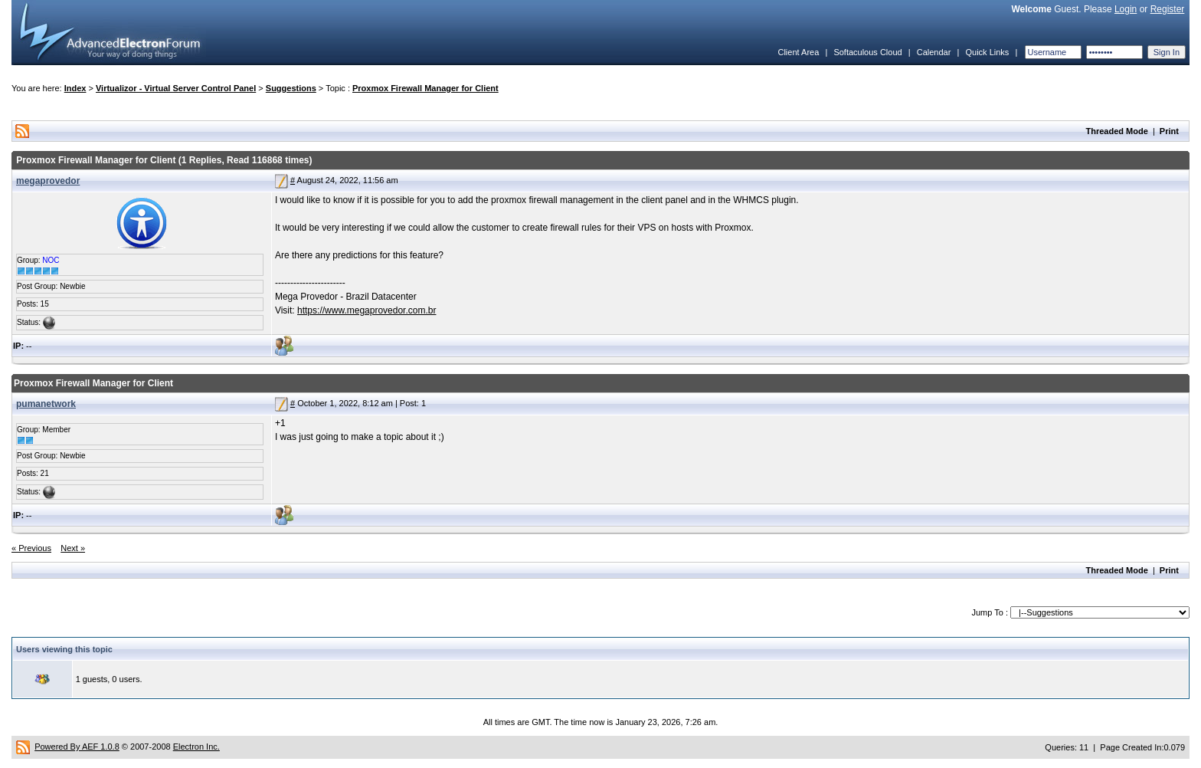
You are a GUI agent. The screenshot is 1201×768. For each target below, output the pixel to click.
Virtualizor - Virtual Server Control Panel (176, 88)
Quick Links (987, 52)
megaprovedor (48, 181)
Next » (73, 548)
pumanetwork (46, 404)
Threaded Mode (1117, 131)
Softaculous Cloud (867, 52)
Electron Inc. (196, 746)
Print (1169, 131)
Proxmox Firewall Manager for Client (425, 88)
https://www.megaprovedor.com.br (366, 310)
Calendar (934, 52)
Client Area (798, 52)
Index (75, 88)
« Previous (31, 548)
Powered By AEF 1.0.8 (76, 746)
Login (1125, 9)
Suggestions (291, 88)
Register (1167, 9)
